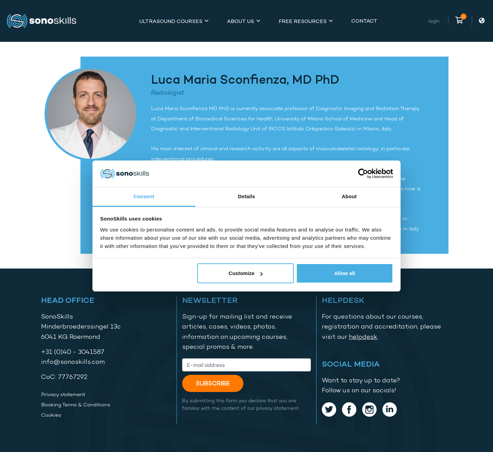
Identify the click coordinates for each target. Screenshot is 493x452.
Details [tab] (246, 196)
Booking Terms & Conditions (75, 405)
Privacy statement (63, 394)
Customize (246, 273)
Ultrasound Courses (170, 21)
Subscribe (213, 383)
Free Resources (303, 21)
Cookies (51, 415)
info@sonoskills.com (73, 362)
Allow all (344, 273)
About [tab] (349, 196)
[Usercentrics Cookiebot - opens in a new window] (363, 173)
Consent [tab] (144, 196)
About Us (240, 21)
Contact (364, 20)
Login (434, 20)
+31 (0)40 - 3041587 (72, 352)
